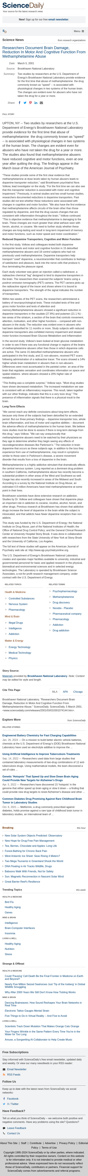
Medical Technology (20, 652)
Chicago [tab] (78, 691)
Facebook (12, 1098)
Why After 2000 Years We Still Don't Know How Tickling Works (40, 992)
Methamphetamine (63, 597)
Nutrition (9, 949)
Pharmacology (17, 609)
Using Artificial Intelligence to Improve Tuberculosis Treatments (41, 754)
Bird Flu (9, 902)
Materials (7, 676)
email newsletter (58, 19)
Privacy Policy (67, 1143)
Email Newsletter (16, 1069)
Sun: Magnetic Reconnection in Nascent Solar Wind (34, 876)
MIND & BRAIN (9, 917)
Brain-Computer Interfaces (20, 928)
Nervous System (18, 604)
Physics (13, 658)
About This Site (8, 1143)
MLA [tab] (55, 691)
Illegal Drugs (16, 622)
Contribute (36, 1143)
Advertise (50, 1143)
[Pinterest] (30, 103)
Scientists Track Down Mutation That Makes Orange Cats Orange (42, 1026)
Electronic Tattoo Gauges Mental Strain (27, 1010)
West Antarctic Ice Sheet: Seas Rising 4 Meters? (32, 856)
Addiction (14, 634)
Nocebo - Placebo (63, 608)
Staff (23, 1143)
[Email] (41, 103)
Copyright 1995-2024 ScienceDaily (23, 1152)
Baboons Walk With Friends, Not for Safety (29, 871)
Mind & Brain (12, 616)
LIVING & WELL (9, 938)
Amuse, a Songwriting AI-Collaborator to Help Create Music (38, 1039)
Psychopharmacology (65, 591)
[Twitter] (25, 103)
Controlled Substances (21, 598)
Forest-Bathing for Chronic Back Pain (26, 851)
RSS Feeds (13, 1074)
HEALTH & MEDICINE (12, 897)
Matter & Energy (14, 640)
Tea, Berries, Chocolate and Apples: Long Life (31, 846)
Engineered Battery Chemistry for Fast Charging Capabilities (39, 735)
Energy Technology (19, 647)
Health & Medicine (15, 592)
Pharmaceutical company (67, 613)
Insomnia (10, 933)
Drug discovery (61, 602)
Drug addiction (61, 630)
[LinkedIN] (36, 103)
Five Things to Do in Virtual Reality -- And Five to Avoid (36, 1016)
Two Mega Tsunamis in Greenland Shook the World (34, 861)
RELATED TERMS (57, 584)
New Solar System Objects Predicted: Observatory (33, 835)
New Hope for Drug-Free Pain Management (29, 840)
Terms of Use (49, 1147)
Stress (8, 954)
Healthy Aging (13, 907)
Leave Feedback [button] (16, 1128)
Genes (8, 912)
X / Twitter (13, 1104)
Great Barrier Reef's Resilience (22, 881)
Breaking (7, 827)
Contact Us (13, 1133)
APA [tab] (65, 691)
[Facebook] (19, 103)
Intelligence (15, 628)
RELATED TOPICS (13, 584)
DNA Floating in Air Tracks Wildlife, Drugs (28, 866)
